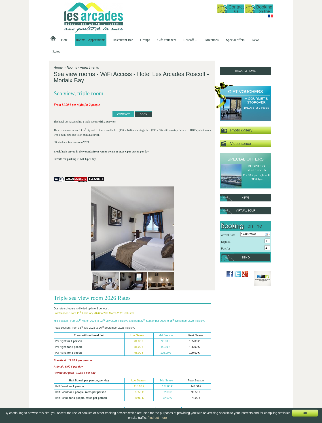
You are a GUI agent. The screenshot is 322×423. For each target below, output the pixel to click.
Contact (236, 8)
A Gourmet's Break (243, 375)
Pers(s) (225, 248)
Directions (211, 40)
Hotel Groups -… (213, 375)
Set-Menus (180, 379)
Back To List (67, 358)
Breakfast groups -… (215, 383)
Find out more (157, 417)
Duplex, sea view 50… (150, 383)
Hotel (64, 40)
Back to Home (245, 70)
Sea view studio (146, 379)
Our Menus (180, 383)
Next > (209, 365)
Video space (236, 144)
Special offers (235, 40)
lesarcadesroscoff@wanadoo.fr (77, 393)
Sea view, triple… (147, 394)
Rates (56, 51)
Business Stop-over (256, 168)
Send (245, 257)
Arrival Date (228, 235)
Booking (264, 8)
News (255, 40)
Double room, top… (149, 398)
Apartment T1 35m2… (150, 387)
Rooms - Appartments (90, 40)
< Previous (58, 365)
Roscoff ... (190, 40)
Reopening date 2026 (120, 379)
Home (58, 67)
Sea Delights (239, 387)
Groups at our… (212, 379)
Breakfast (179, 390)
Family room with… (148, 406)
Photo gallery (236, 130)
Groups (145, 40)
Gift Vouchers (166, 40)
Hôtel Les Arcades (77, 372)
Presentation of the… (120, 375)
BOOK (102, 120)
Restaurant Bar (123, 40)
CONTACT (82, 120)
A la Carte (180, 387)
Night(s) (226, 241)
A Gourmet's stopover (256, 100)
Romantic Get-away (244, 379)
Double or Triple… (148, 402)
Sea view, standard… (150, 390)
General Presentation (150, 375)
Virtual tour (245, 210)
